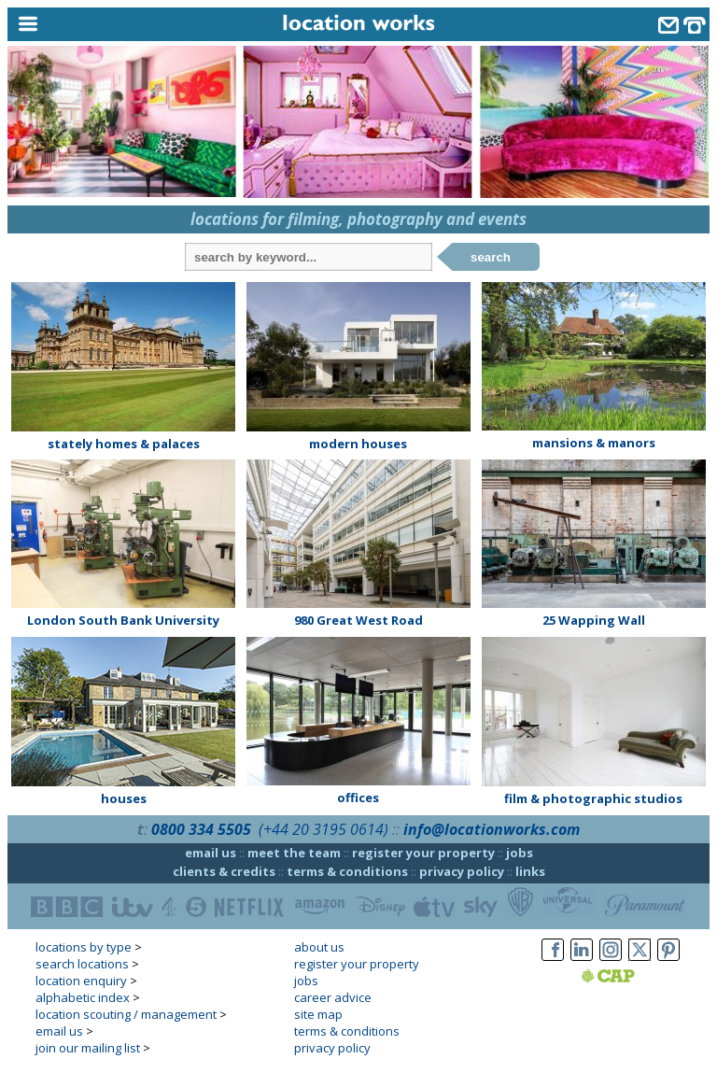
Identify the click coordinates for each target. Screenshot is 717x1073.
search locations (82, 963)
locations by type (83, 947)
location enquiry (81, 980)
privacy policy (461, 871)
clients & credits (224, 871)
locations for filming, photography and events (358, 219)
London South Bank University (123, 620)
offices (358, 797)
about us (319, 947)
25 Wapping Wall (593, 620)
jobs (519, 852)
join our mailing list (87, 1047)
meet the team (294, 852)
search (491, 257)
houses (124, 798)
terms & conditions (347, 871)
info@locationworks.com (491, 829)
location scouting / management (126, 1014)
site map (318, 1014)
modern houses (358, 443)
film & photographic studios (593, 798)
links (530, 871)
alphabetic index (82, 997)
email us (210, 852)
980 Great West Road (358, 620)
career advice (333, 997)
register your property (423, 852)
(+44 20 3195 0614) (323, 829)
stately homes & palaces (124, 443)
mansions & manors (593, 442)
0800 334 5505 (201, 829)
